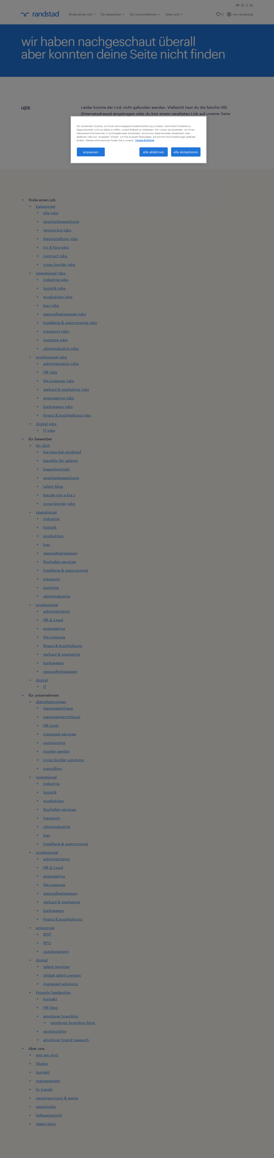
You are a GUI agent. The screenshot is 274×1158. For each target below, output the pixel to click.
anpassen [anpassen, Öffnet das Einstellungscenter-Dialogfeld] (90, 152)
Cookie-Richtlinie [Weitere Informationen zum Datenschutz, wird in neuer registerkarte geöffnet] (144, 140)
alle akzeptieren (185, 152)
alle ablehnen (153, 152)
